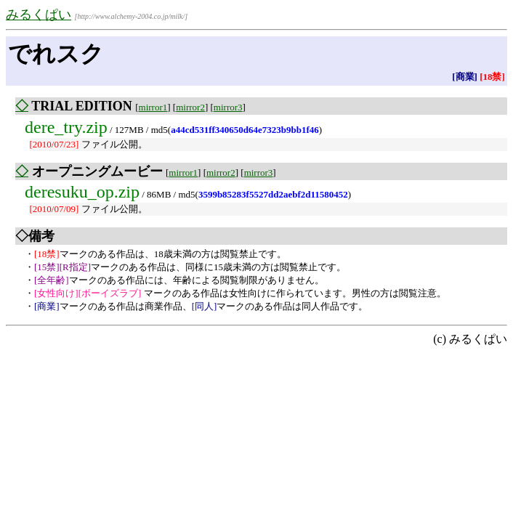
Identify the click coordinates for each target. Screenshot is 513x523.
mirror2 (190, 107)
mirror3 (228, 107)
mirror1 (153, 107)
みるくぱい (38, 14)
